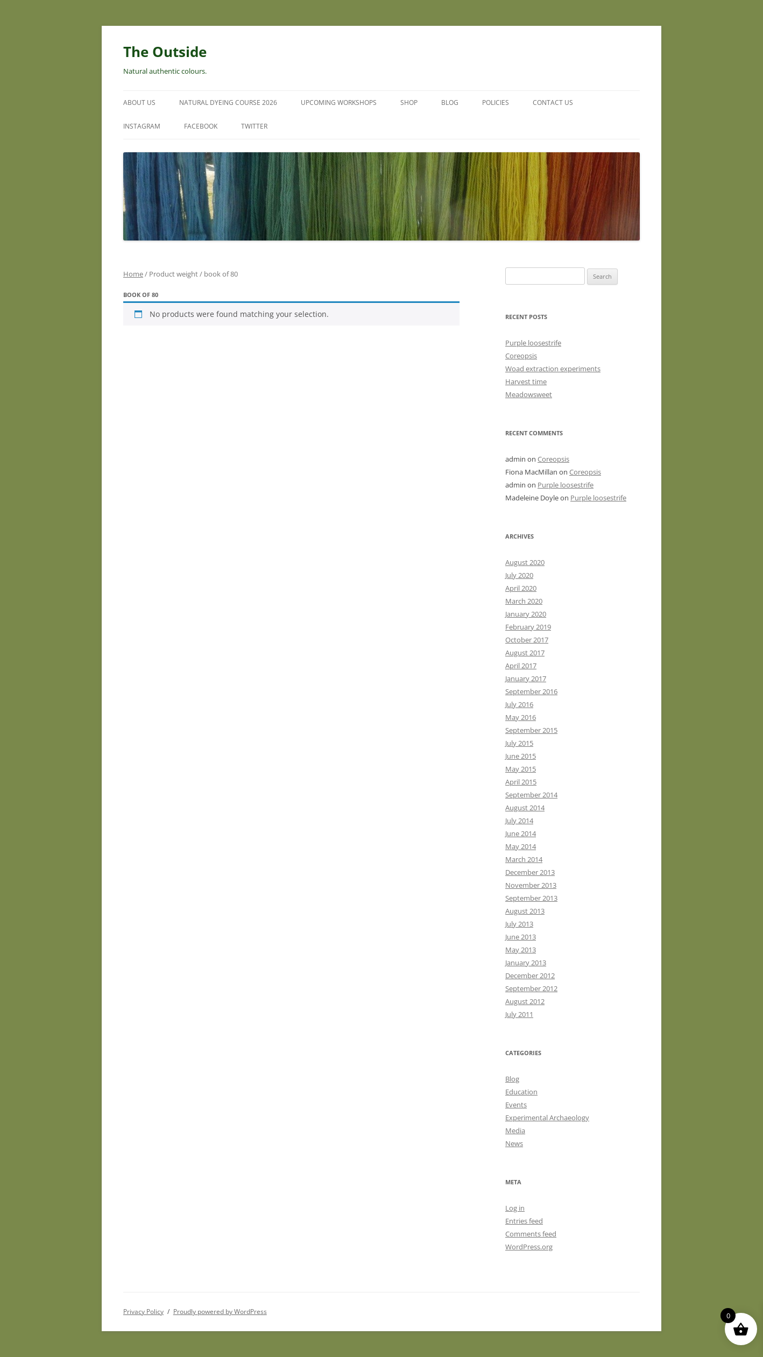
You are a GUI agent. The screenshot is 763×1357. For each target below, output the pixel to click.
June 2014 (520, 833)
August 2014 (525, 807)
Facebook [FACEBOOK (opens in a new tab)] (200, 126)
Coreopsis (521, 356)
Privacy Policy (143, 1311)
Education (521, 1092)
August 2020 (525, 562)
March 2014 (523, 859)
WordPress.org (529, 1247)
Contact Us (553, 102)
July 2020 (519, 575)
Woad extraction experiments (552, 368)
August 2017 (525, 653)
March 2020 (523, 601)
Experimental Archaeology (547, 1117)
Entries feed (524, 1221)
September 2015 (531, 730)
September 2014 (531, 795)
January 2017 (525, 678)
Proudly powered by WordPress (220, 1311)
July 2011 (519, 1014)
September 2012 (531, 988)
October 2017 (526, 640)
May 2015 (520, 769)
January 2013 (525, 962)
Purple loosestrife (533, 343)
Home (133, 274)
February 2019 (528, 627)
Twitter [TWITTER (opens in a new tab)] (254, 126)
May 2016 (520, 717)
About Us (139, 102)
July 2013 (519, 924)
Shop (409, 102)
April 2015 (520, 782)
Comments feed (530, 1234)
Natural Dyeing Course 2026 (228, 102)
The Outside (165, 51)
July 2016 (519, 704)
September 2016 (531, 691)
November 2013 (530, 885)
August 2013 (525, 911)
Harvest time (526, 381)
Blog (449, 102)
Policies (495, 102)
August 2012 (525, 1001)
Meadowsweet (528, 394)
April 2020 (520, 588)
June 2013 (520, 937)
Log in (515, 1208)
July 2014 (519, 820)
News (514, 1143)
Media (515, 1130)
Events (516, 1104)
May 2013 (520, 950)
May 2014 (520, 846)
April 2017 (520, 665)
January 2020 (525, 614)
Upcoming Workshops (339, 102)
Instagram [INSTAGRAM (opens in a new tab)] (141, 126)
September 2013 (531, 898)
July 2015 (519, 743)
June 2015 (520, 756)
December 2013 (530, 872)
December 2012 (530, 975)
